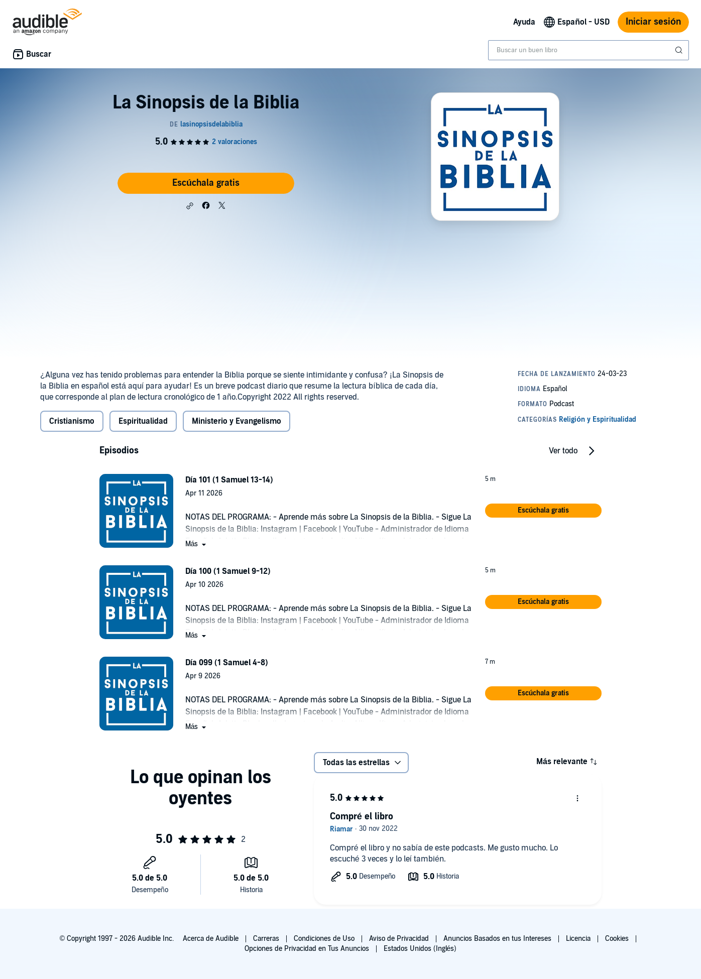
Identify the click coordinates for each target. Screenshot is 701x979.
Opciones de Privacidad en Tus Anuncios (307, 948)
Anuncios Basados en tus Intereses (497, 938)
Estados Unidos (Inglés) (420, 948)
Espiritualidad (143, 421)
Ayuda (524, 22)
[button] (190, 206)
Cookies (617, 938)
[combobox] (588, 50)
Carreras (266, 938)
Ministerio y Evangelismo (236, 421)
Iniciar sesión (653, 22)
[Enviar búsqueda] (680, 50)
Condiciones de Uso (324, 938)
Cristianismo (71, 421)
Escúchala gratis (206, 183)
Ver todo (563, 451)
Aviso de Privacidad (399, 938)
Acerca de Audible (211, 938)
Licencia (578, 938)
